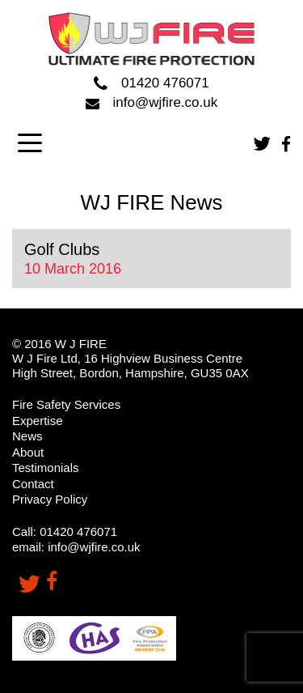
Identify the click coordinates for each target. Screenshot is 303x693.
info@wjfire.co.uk (151, 102)
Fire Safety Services (66, 404)
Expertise (37, 420)
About (28, 452)
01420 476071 (151, 83)
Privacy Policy (49, 499)
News (27, 436)
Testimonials (45, 467)
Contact (33, 484)
